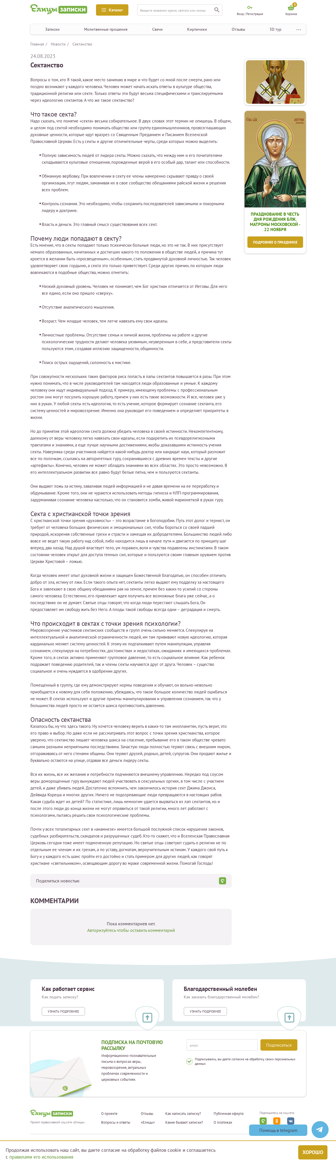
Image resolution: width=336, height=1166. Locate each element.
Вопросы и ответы (115, 1122)
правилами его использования (41, 1157)
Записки (52, 29)
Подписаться (279, 1045)
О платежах (223, 1122)
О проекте (109, 1113)
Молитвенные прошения (106, 29)
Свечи (157, 29)
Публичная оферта (228, 1113)
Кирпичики (197, 29)
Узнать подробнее (63, 1011)
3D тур (275, 29)
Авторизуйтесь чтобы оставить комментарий (131, 930)
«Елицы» (148, 1122)
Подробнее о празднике (275, 242)
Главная (37, 44)
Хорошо (312, 1152)
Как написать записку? (183, 1113)
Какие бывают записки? (184, 1122)
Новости (58, 44)
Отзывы (238, 29)
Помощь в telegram (278, 1130)
